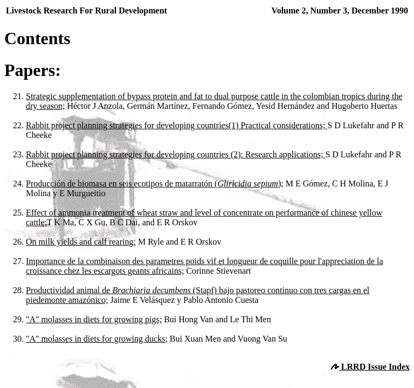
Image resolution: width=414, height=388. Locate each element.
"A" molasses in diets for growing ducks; (97, 338)
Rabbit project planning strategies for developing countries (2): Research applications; (175, 154)
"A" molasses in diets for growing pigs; (94, 319)
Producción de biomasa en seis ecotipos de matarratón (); (155, 183)
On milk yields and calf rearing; (81, 241)
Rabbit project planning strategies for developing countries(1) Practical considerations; (176, 125)
